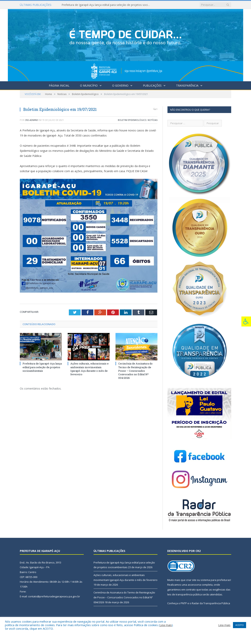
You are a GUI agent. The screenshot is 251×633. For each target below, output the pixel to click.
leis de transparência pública (184, 594)
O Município (89, 85)
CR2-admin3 (31, 119)
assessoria (194, 584)
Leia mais (166, 625)
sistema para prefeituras (215, 580)
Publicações (152, 85)
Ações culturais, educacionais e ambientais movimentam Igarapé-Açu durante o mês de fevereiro (89, 369)
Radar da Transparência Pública (211, 603)
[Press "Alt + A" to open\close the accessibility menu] (246, 321)
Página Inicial (59, 85)
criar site (191, 580)
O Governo (120, 85)
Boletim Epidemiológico (132, 119)
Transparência (187, 85)
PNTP (184, 603)
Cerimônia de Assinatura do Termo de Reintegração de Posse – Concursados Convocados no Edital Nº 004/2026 (135, 371)
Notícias (152, 119)
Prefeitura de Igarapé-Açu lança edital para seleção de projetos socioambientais (107, 5)
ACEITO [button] (239, 625)
